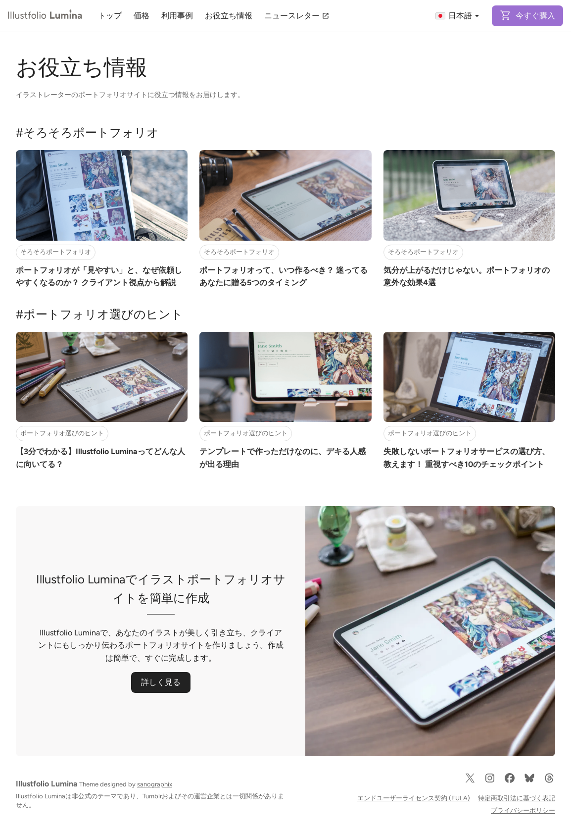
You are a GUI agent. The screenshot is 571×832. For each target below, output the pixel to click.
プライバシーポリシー (523, 810)
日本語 (458, 16)
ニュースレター (297, 15)
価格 (141, 15)
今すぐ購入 (527, 15)
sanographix (154, 784)
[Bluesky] (529, 781)
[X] (470, 781)
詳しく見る (161, 682)
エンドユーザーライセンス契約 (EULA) (413, 798)
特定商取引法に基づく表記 (516, 798)
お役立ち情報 (228, 15)
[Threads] (549, 781)
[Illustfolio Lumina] (45, 16)
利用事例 (177, 15)
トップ (110, 15)
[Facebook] (510, 781)
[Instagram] (490, 781)
